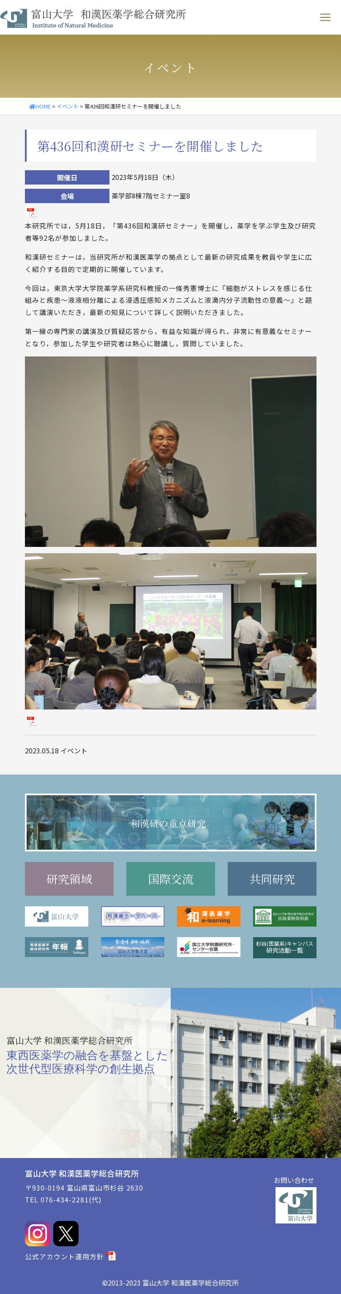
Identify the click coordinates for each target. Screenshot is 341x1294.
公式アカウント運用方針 (64, 1256)
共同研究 (272, 878)
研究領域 (69, 878)
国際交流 (171, 878)
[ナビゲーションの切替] (325, 17)
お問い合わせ (294, 1180)
